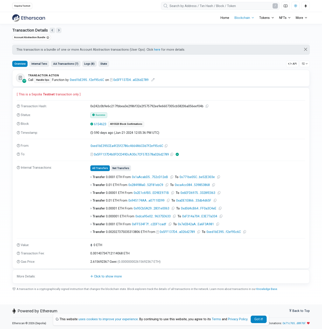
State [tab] (103, 63)
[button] (161, 276)
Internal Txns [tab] (39, 63)
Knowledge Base (266, 289)
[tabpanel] (161, 177)
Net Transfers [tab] (120, 168)
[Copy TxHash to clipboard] (207, 106)
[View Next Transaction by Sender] (58, 30)
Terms (216, 319)
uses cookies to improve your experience (108, 319)
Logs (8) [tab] (89, 63)
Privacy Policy (237, 319)
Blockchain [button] (242, 18)
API (292, 63)
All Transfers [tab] (100, 168)
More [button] (299, 18)
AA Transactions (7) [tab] (65, 63)
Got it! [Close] (258, 319)
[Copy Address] (166, 146)
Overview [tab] (20, 63)
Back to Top (299, 311)
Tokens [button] (264, 18)
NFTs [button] (283, 18)
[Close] (306, 49)
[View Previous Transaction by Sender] (52, 30)
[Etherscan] (28, 18)
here (157, 50)
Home (224, 18)
